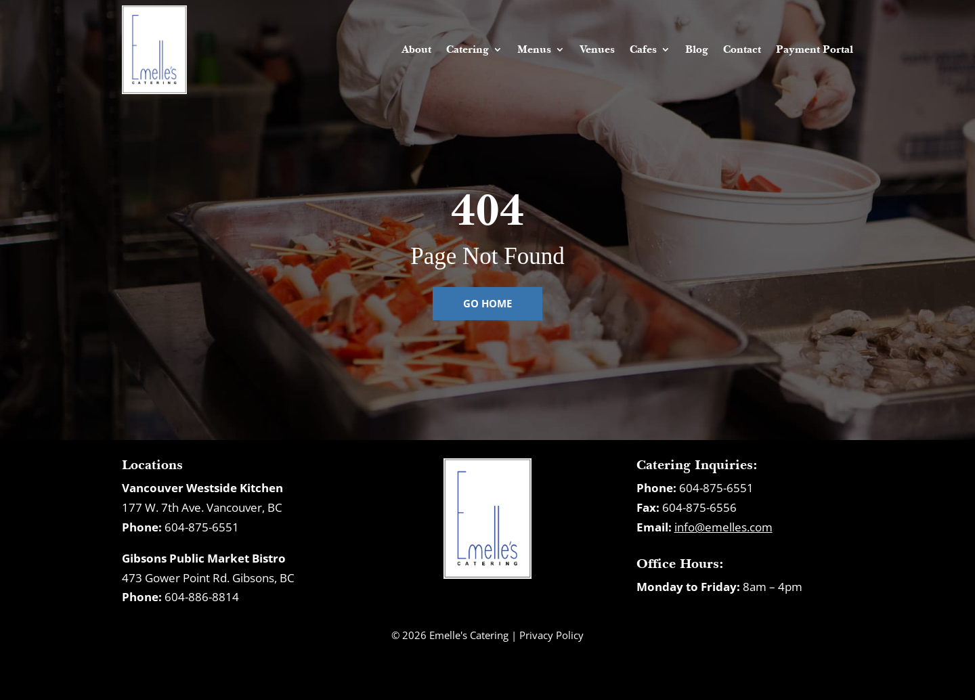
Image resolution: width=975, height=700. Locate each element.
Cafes (643, 49)
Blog (696, 49)
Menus (534, 49)
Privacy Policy (551, 635)
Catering (467, 49)
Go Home (487, 303)
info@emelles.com (723, 527)
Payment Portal (814, 49)
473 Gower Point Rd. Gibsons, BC (208, 578)
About (416, 49)
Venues (597, 49)
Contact (742, 49)
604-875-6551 (202, 527)
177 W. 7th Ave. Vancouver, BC (202, 507)
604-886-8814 (202, 597)
